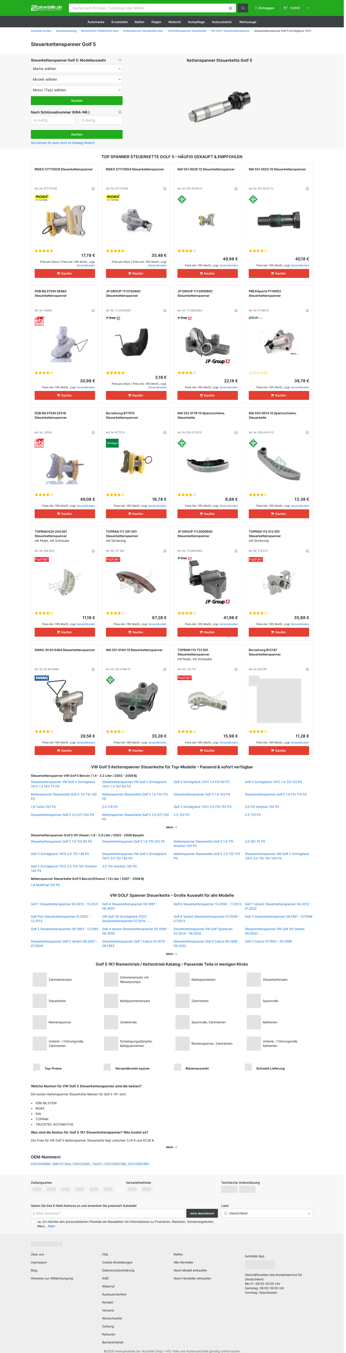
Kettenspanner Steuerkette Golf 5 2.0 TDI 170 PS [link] (207, 856)
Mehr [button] (51, 1220)
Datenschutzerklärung (118, 1264)
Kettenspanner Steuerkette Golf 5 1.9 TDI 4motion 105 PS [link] (203, 843)
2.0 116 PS (110, 807)
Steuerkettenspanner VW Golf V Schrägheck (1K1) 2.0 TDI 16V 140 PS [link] (277, 856)
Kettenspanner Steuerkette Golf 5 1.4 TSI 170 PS (135, 796)
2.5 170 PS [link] (253, 815)
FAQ (105, 1248)
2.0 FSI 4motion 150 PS (262, 807)
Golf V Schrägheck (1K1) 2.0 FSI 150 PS (202, 807)
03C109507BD (115, 1158)
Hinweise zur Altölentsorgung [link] (52, 1272)
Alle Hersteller (183, 1256)
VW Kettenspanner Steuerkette (187, 30)
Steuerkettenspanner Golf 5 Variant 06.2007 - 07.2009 (64, 943)
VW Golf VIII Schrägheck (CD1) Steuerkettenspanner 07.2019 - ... (126, 919)
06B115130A (61, 1158)
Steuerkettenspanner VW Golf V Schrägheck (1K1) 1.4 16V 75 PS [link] (63, 784)
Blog (34, 1264)
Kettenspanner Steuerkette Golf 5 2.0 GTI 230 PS (135, 817)
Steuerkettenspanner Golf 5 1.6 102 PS (202, 794)
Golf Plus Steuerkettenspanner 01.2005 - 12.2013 (60, 919)
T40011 (97, 1158)
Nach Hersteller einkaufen (192, 1272)
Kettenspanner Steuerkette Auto (143, 30)
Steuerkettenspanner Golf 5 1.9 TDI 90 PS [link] (61, 841)
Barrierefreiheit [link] (112, 1336)
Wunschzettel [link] (112, 1312)
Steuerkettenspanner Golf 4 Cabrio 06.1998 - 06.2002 (207, 943)
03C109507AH (138, 1158)
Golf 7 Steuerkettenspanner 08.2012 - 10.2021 (64, 904)
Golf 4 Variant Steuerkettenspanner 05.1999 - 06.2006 (135, 931)
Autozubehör (222, 22)
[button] (230, 8)
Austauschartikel (114, 1288)
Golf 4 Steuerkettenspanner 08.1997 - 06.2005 (129, 906)
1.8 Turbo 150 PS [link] (43, 807)
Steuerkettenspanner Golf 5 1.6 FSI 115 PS (276, 794)
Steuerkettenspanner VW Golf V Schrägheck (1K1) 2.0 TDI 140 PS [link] (134, 856)
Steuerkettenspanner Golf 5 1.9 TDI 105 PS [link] (133, 841)
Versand (108, 1304)
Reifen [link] (178, 1248)
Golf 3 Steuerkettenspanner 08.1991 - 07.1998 (278, 916)
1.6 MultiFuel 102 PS (45, 885)
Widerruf (108, 1280)
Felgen (156, 22)
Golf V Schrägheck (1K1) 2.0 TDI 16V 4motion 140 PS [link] (64, 868)
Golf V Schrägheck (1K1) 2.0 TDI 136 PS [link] (60, 854)
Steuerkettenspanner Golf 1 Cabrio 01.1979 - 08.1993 (134, 943)
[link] (296, 8)
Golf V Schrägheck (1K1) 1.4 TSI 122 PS (273, 782)
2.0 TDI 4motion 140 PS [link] (119, 866)
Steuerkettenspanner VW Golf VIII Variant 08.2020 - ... (274, 931)
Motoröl (175, 22)
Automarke (95, 22)
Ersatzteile (119, 22)
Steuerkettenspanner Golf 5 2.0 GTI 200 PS (62, 815)
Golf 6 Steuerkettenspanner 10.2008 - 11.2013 (207, 904)
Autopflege (196, 22)
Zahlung (108, 1320)
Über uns (37, 1248)
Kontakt (107, 1296)
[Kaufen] (65, 273)
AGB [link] (105, 1272)
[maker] (77, 68)
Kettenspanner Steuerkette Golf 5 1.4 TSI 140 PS (64, 796)
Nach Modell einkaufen (190, 1264)
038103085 (81, 1158)
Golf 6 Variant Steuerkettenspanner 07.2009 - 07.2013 (207, 919)
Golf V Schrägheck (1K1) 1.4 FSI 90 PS (201, 782)
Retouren (108, 1328)
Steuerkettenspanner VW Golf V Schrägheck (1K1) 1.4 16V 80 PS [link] (134, 784)
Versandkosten (86, 265)
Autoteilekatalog (66, 30)
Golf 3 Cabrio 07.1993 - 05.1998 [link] (268, 941)
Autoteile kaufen (41, 30)
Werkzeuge (247, 22)
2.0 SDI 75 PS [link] (255, 841)
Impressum (39, 1256)
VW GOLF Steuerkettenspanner (230, 30)
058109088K (40, 1158)
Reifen (139, 22)
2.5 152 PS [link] (181, 815)
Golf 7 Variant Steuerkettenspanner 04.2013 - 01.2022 (278, 906)
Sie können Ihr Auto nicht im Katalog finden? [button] (63, 143)
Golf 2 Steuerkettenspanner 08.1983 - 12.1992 (64, 929)
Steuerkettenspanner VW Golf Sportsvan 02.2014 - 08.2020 (203, 931)
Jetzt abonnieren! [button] (202, 1207)
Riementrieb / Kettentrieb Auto (99, 30)
